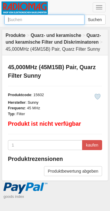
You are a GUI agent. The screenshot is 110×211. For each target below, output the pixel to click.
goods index (14, 196)
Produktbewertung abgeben (73, 171)
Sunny (33, 102)
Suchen (95, 19)
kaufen (92, 145)
